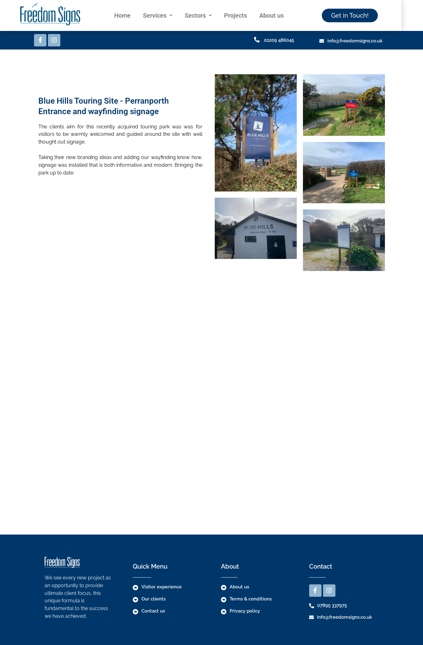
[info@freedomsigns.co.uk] (321, 41)
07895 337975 (332, 605)
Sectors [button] (209, 15)
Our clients (153, 599)
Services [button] (169, 15)
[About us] (224, 587)
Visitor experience (161, 587)
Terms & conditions (251, 599)
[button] (169, 15)
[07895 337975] (311, 605)
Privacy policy (245, 611)
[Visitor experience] (135, 587)
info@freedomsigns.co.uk (354, 41)
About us (283, 15)
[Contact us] (135, 611)
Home (134, 15)
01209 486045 (279, 40)
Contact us (153, 611)
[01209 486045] (257, 39)
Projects (246, 15)
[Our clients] (135, 599)
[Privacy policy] (224, 611)
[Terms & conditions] (224, 599)
